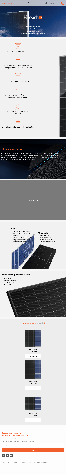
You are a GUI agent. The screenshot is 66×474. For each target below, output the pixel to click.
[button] (62, 3)
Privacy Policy (5, 462)
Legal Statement (15, 462)
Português (49, 3)
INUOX (30, 462)
